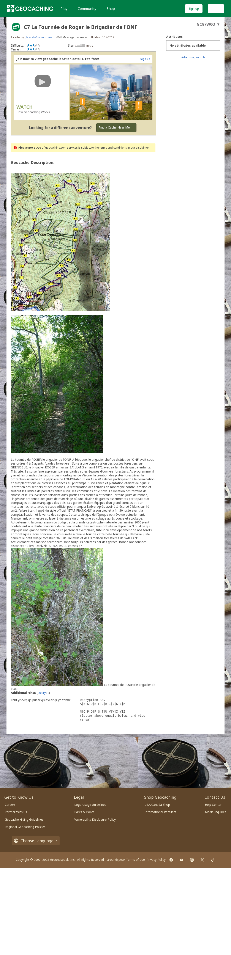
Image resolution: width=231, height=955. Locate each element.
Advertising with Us (193, 57)
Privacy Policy (156, 860)
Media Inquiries (215, 812)
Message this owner (75, 37)
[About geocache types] (16, 27)
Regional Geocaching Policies (25, 827)
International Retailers (160, 812)
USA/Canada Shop (157, 805)
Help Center (213, 805)
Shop (111, 8)
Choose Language (36, 840)
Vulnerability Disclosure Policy (95, 819)
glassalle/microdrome (38, 37)
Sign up (194, 8)
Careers (10, 805)
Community (87, 8)
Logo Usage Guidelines (90, 805)
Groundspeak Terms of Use (126, 860)
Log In (215, 8)
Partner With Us (16, 812)
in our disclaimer (138, 147)
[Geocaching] (30, 8)
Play (63, 8)
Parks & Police (84, 812)
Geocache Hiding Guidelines (24, 819)
